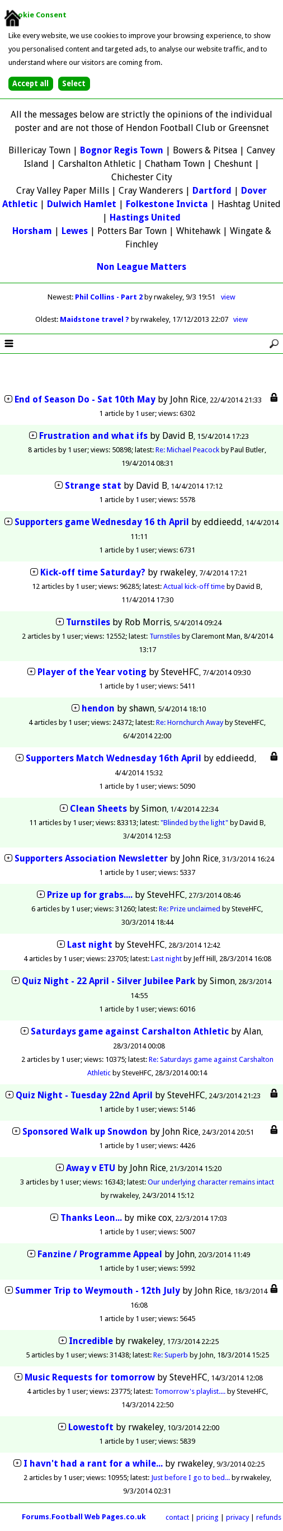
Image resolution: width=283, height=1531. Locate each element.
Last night (89, 944)
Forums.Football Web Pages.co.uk (84, 1517)
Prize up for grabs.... (90, 894)
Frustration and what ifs (93, 435)
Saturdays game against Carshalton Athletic (131, 1031)
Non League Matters (141, 266)
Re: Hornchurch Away (189, 722)
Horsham (32, 231)
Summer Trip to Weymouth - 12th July (97, 1290)
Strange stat (93, 485)
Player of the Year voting (92, 672)
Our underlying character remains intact (211, 1182)
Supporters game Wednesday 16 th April (102, 522)
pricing (207, 1517)
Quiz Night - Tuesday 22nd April (84, 1095)
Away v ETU (90, 1168)
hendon (98, 708)
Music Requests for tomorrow (90, 1377)
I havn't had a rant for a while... (93, 1463)
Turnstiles (88, 622)
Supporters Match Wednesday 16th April (113, 758)
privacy (237, 1517)
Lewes (75, 231)
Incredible (91, 1341)
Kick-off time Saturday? (92, 572)
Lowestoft (91, 1427)
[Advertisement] (141, 374)
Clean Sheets (98, 808)
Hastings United (145, 217)
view (228, 297)
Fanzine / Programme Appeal (99, 1254)
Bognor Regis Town (121, 150)
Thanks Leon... (91, 1217)
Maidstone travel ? (95, 319)
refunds (268, 1517)
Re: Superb (170, 1355)
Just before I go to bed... (190, 1477)
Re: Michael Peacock (187, 450)
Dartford (212, 190)
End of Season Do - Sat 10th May (85, 399)
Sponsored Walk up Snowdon (85, 1131)
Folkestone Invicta (167, 204)
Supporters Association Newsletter (91, 858)
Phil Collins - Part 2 (109, 297)
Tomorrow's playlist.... (189, 1391)
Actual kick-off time (194, 586)
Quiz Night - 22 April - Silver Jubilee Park (108, 981)
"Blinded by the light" (194, 822)
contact (177, 1517)
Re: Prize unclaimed (189, 909)
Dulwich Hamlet (81, 204)
